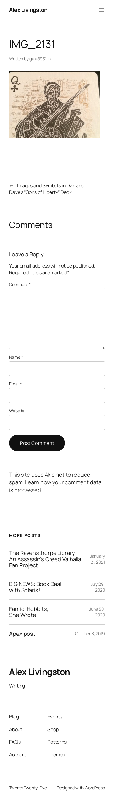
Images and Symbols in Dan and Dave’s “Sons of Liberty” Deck (46, 189)
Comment (20, 284)
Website (16, 411)
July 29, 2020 (98, 587)
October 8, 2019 (90, 633)
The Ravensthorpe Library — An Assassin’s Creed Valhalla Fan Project (45, 559)
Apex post (22, 634)
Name (16, 357)
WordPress (95, 788)
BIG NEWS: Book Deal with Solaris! (35, 587)
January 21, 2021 (97, 559)
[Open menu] (101, 10)
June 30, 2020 (97, 612)
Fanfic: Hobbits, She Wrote (28, 612)
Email (15, 384)
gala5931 (38, 59)
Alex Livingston (28, 9)
